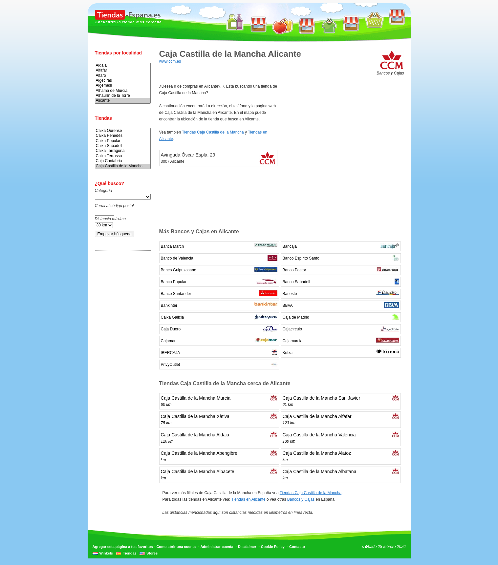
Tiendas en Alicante (248, 499)
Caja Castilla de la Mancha (122, 166)
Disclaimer (247, 547)
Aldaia (122, 65)
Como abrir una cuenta (176, 547)
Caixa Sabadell (122, 145)
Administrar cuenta (216, 547)
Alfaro (122, 75)
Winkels (106, 553)
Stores (152, 553)
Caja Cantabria (122, 160)
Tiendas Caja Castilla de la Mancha (213, 132)
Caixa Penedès (122, 135)
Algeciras (122, 80)
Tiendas (129, 553)
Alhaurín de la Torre (122, 95)
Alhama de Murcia (122, 90)
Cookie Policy (273, 547)
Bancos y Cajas (300, 499)
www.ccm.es (170, 61)
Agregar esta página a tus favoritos (123, 547)
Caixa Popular (122, 140)
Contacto (297, 547)
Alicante (122, 100)
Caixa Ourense (122, 130)
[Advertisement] (121, 358)
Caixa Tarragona (122, 150)
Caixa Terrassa (122, 156)
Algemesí (122, 85)
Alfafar (122, 70)
